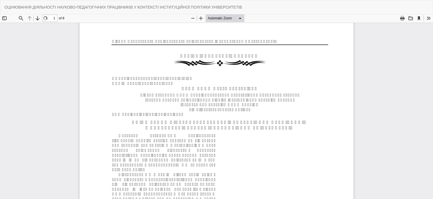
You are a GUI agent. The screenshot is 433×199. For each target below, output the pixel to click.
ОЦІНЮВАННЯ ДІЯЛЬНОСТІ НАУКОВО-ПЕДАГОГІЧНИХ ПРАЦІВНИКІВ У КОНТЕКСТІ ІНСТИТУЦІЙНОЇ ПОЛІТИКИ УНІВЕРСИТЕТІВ (123, 7)
